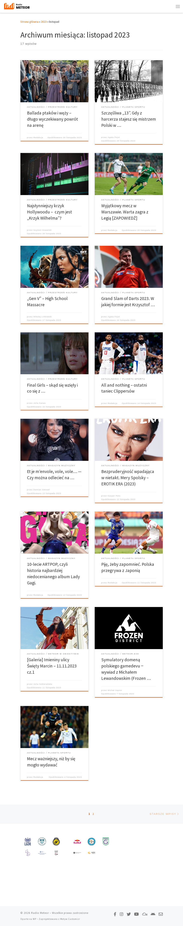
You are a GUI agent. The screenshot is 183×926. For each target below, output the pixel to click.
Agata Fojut (114, 137)
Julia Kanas (39, 403)
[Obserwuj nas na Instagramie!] (121, 914)
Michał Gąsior (115, 690)
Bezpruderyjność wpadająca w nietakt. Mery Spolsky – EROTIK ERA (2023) (127, 478)
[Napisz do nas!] (161, 914)
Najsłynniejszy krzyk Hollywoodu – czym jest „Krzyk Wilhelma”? (49, 212)
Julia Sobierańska (42, 684)
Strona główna (29, 22)
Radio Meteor (40, 913)
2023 (44, 22)
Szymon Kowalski (42, 230)
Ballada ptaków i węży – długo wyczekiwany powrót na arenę (52, 119)
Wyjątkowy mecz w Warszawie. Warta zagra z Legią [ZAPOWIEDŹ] (124, 212)
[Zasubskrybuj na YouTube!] (136, 914)
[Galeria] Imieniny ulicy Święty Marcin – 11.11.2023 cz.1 (52, 666)
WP (34, 919)
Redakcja (38, 137)
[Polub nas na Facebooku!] (115, 914)
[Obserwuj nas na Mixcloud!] (144, 914)
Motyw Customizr (70, 919)
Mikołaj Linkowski (42, 317)
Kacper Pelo (114, 496)
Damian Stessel (41, 490)
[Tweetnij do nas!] (129, 914)
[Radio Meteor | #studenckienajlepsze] (17, 6)
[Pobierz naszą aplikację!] (153, 914)
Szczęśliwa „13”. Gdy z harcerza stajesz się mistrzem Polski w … (128, 119)
